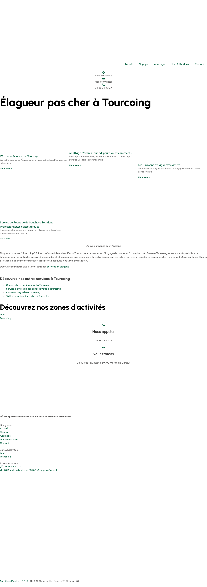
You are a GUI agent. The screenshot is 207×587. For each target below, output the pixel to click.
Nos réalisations (180, 64)
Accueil (129, 64)
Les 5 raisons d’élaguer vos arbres (159, 165)
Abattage (159, 64)
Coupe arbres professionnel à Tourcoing (28, 285)
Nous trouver (103, 354)
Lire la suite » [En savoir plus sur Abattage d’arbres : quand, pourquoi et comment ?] (75, 165)
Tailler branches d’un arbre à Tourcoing (27, 296)
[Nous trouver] (103, 347)
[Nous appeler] (103, 325)
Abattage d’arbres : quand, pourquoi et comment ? (100, 153)
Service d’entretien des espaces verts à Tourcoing (33, 288)
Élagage (143, 64)
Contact (199, 64)
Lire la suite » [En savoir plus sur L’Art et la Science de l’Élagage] (6, 168)
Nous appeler (103, 331)
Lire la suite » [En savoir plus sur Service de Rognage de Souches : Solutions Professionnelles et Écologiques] (6, 239)
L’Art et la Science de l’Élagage (19, 156)
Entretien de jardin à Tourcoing (23, 292)
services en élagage (58, 266)
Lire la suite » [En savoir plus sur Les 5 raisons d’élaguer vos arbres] (144, 177)
